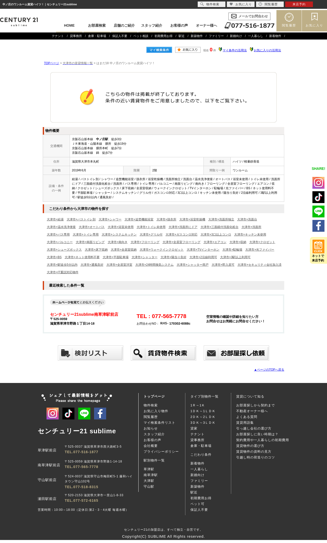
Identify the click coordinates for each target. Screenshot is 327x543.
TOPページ (51, 63)
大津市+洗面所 (251, 227)
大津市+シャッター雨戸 (193, 264)
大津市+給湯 (55, 219)
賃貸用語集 (245, 422)
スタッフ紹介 (151, 25)
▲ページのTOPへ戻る (269, 369)
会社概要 (151, 446)
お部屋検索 (97, 25)
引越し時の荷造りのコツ (255, 457)
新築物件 (197, 36)
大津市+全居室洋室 (119, 264)
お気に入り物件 (156, 411)
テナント (58, 36)
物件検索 (151, 405)
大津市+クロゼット (262, 242)
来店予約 (299, 4)
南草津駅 (151, 475)
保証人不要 (119, 36)
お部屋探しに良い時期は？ (257, 434)
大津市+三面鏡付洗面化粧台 (219, 227)
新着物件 (275, 36)
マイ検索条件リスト (159, 422)
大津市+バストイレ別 (81, 219)
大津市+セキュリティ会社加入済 (259, 264)
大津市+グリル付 (151, 234)
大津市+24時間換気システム (154, 264)
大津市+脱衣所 (166, 219)
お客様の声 (179, 25)
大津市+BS (54, 257)
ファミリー (216, 36)
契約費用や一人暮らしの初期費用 (262, 440)
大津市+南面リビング (90, 242)
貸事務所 (76, 36)
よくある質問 (246, 417)
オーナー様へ (206, 25)
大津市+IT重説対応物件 (62, 272)
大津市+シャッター (144, 257)
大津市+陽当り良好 (173, 257)
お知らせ (151, 428)
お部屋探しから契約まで (255, 405)
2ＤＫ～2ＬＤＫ (203, 417)
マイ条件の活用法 (235, 50)
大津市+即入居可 (223, 264)
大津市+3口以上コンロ (215, 234)
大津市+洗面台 (247, 219)
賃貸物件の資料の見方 (253, 451)
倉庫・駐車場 (97, 36)
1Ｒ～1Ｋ (197, 405)
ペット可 (197, 504)
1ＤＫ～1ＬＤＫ (203, 411)
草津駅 (149, 469)
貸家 (193, 428)
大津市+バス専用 (58, 234)
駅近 (182, 36)
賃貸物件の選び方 (250, 446)
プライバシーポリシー (161, 451)
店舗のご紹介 (124, 25)
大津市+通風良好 (91, 264)
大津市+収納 (237, 242)
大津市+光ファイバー (259, 249)
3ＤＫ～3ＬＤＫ (203, 422)
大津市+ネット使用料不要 (82, 257)
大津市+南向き (118, 242)
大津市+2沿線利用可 (203, 257)
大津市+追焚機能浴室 (139, 219)
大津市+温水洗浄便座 (61, 227)
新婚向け (236, 36)
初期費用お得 (163, 36)
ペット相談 (140, 36)
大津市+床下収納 (96, 249)
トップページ (154, 396)
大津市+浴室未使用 (121, 227)
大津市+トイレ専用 (86, 234)
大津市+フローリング (145, 242)
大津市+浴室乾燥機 (192, 219)
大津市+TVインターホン (203, 249)
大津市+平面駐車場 (116, 257)
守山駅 (149, 486)
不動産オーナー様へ (252, 411)
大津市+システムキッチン (119, 234)
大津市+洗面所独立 (221, 219)
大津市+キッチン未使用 (250, 234)
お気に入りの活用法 (267, 50)
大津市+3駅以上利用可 (235, 257)
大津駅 (149, 481)
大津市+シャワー (110, 219)
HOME (69, 25)
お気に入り (314, 25)
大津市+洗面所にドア (183, 227)
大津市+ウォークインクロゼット (162, 249)
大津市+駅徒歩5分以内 (62, 264)
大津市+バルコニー (60, 242)
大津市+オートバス (92, 227)
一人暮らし (255, 36)
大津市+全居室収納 (124, 249)
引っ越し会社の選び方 (253, 428)
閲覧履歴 (289, 25)
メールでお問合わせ (253, 16)
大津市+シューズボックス (64, 249)
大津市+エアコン (214, 242)
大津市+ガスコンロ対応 (181, 234)
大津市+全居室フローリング (181, 242)
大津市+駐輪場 (232, 249)
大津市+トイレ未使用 (151, 227)
